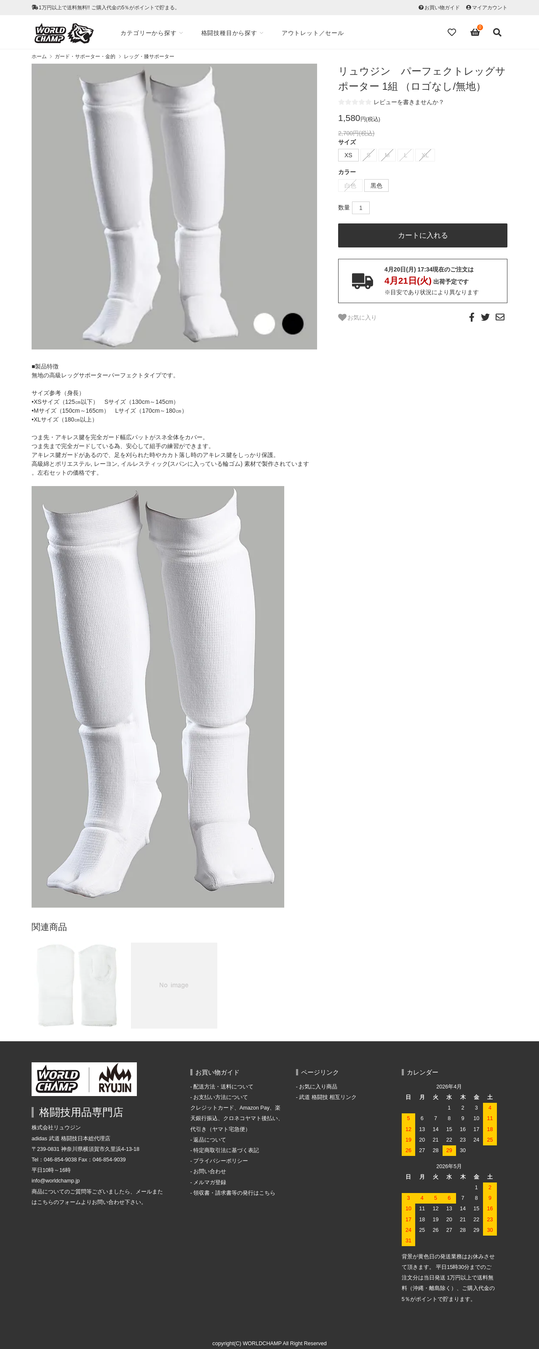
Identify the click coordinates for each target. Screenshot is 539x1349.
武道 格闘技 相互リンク (328, 1097)
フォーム (70, 1202)
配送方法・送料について (223, 1087)
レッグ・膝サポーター (149, 56)
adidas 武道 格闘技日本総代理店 (71, 1139)
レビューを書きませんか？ (409, 102)
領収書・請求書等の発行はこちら (234, 1193)
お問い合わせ (209, 1171)
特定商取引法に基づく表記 (226, 1150)
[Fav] (452, 32)
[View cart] (475, 32)
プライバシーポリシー (220, 1161)
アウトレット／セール (314, 33)
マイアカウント (489, 8)
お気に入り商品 (318, 1087)
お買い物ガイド (442, 8)
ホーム (39, 56)
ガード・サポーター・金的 (85, 56)
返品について (209, 1140)
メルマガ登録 (209, 1182)
